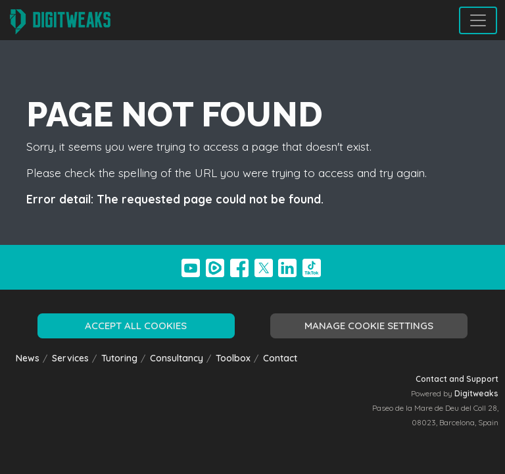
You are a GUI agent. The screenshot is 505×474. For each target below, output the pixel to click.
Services (70, 357)
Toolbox (233, 357)
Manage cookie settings (368, 325)
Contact (280, 357)
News (27, 357)
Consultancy (176, 357)
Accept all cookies (136, 325)
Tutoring (119, 357)
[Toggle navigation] (478, 20)
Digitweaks (476, 393)
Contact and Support (457, 379)
